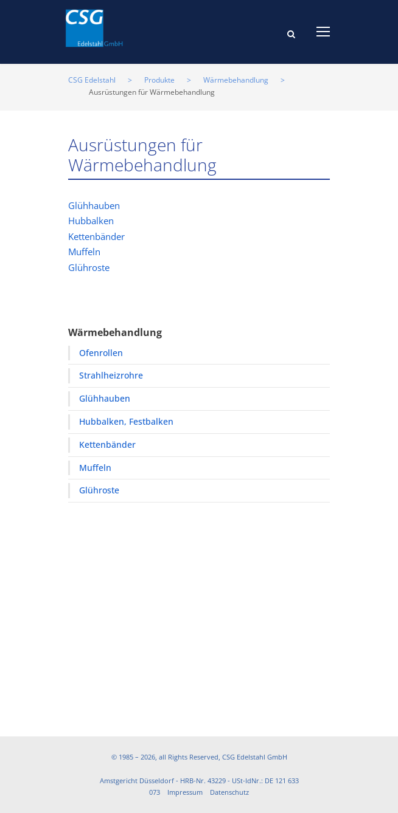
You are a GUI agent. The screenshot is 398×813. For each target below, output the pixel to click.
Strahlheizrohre (111, 375)
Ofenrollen (101, 352)
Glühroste (89, 267)
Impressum (185, 792)
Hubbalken (91, 220)
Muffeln (84, 251)
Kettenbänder (96, 236)
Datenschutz (229, 792)
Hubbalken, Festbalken (126, 421)
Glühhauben (94, 205)
